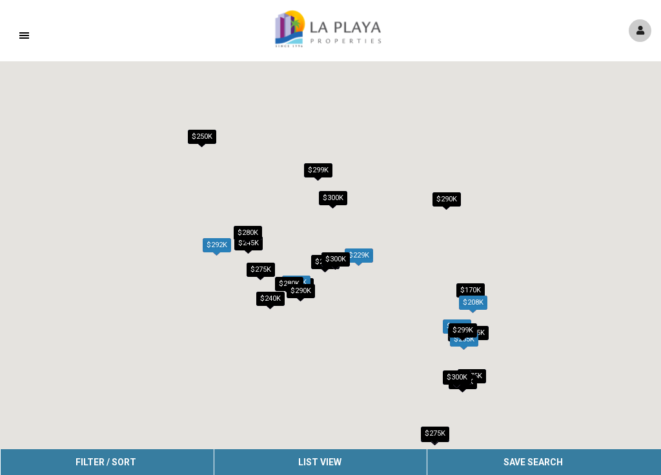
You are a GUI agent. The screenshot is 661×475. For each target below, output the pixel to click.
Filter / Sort (106, 462)
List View (319, 462)
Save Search (533, 462)
